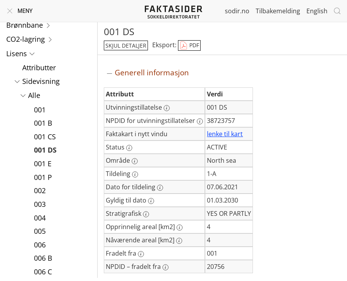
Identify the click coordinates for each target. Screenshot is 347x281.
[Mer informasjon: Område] (135, 161)
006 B (43, 258)
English (316, 11)
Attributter (39, 67)
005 (40, 231)
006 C (43, 271)
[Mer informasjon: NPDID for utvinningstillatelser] (200, 121)
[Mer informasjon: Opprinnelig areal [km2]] (179, 227)
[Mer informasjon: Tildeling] (135, 174)
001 (40, 109)
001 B (43, 123)
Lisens (16, 53)
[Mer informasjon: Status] (129, 148)
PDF (189, 45)
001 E (43, 163)
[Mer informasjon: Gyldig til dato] (151, 201)
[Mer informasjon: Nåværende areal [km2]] (179, 241)
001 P (43, 177)
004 (40, 217)
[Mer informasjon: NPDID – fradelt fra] (165, 267)
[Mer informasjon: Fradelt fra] (141, 254)
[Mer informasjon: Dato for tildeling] (160, 188)
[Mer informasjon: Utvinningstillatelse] (167, 108)
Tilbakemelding (278, 11)
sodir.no (237, 11)
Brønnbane (24, 25)
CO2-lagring (25, 39)
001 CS (45, 136)
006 (40, 244)
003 (40, 204)
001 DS (45, 150)
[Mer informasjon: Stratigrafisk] (146, 214)
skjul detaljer (125, 45)
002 (40, 190)
